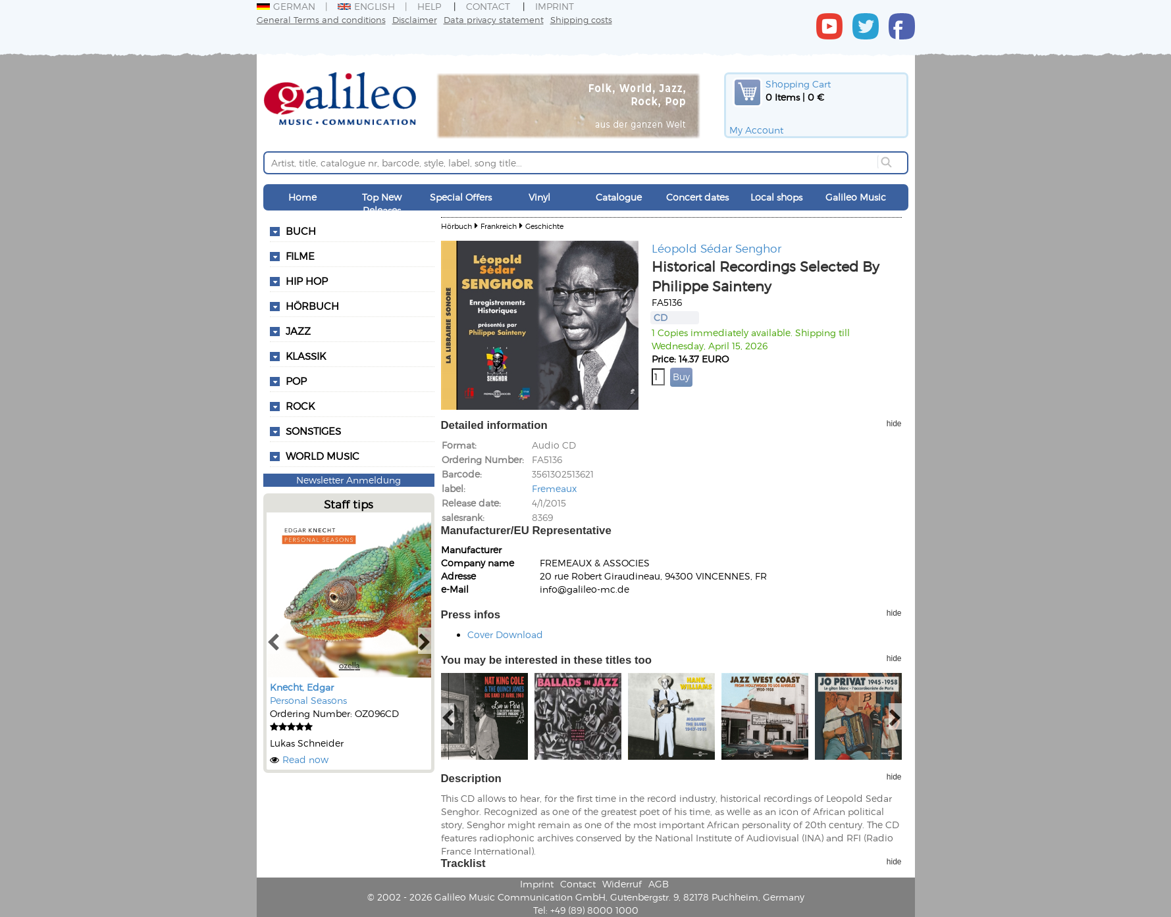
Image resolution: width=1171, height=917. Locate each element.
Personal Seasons (308, 700)
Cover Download (505, 634)
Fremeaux (554, 488)
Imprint (554, 6)
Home (302, 197)
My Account (756, 130)
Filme (300, 256)
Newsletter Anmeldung (348, 479)
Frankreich (499, 226)
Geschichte (544, 226)
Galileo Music (855, 197)
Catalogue (619, 197)
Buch (301, 231)
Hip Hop (307, 281)
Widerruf (622, 883)
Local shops (776, 197)
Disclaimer (414, 19)
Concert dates (697, 197)
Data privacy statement (494, 19)
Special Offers (461, 197)
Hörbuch (312, 306)
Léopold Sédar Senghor (716, 248)
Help (429, 6)
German (286, 6)
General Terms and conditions (321, 19)
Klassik (306, 356)
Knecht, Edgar (302, 687)
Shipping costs (581, 19)
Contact (488, 6)
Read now (305, 759)
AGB (658, 883)
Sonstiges (313, 431)
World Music (322, 456)
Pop (296, 381)
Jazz (298, 331)
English (366, 6)
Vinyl (539, 197)
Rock (300, 406)
